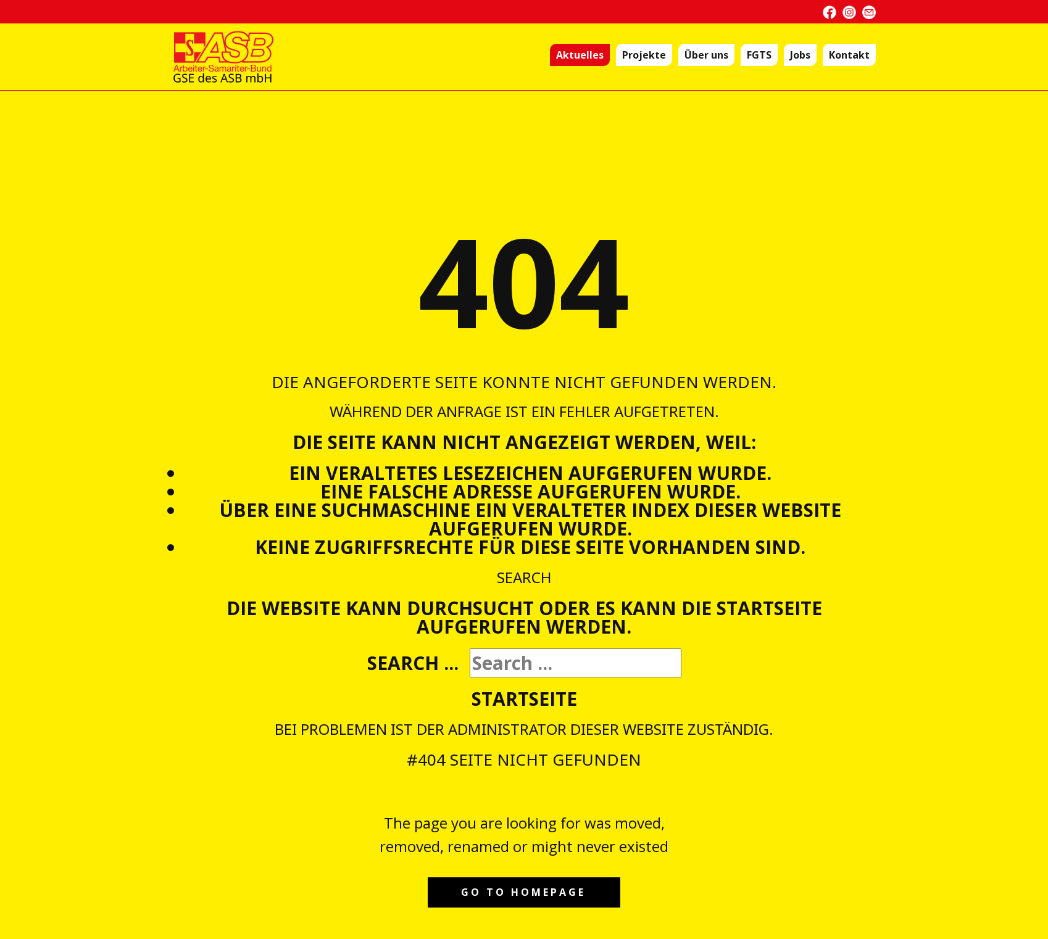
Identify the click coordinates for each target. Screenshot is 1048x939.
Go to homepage (523, 892)
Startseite (524, 698)
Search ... (413, 663)
